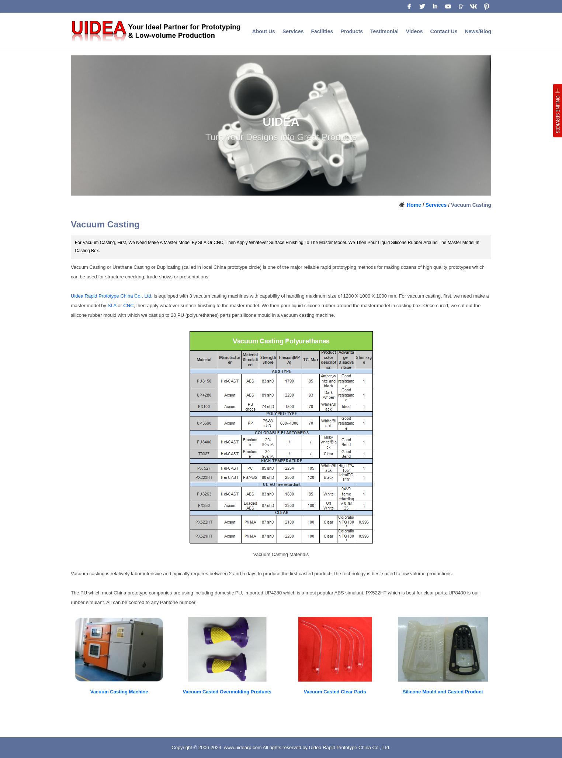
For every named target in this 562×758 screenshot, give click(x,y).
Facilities (322, 31)
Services (293, 31)
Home (414, 205)
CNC (128, 305)
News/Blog (478, 31)
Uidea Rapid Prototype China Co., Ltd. (111, 296)
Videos (414, 31)
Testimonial (384, 31)
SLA (112, 305)
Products (351, 31)
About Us (263, 31)
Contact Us (444, 31)
